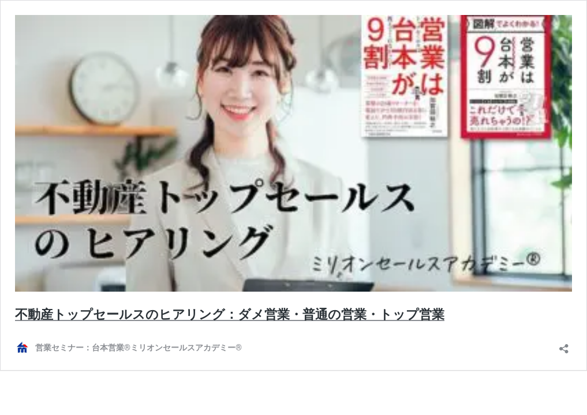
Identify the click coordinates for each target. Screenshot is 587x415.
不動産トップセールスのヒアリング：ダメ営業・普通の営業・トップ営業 (229, 314)
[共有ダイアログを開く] (564, 345)
